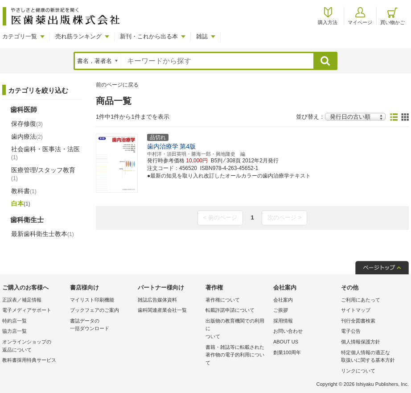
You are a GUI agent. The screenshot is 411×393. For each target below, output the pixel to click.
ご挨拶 (280, 310)
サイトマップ (355, 310)
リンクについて (358, 370)
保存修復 (27, 123)
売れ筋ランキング (78, 36)
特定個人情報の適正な (372, 357)
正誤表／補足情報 (21, 299)
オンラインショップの (34, 346)
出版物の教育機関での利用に (237, 329)
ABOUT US (285, 341)
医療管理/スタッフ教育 (43, 174)
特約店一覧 (14, 320)
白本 (20, 203)
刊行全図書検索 (358, 320)
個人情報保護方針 (360, 341)
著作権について (223, 299)
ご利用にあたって (360, 299)
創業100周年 (287, 352)
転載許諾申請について (230, 310)
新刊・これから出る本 (149, 36)
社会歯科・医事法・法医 (45, 153)
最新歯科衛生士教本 (42, 233)
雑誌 (202, 36)
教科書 (24, 190)
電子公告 (351, 331)
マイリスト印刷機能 (92, 299)
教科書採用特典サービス (29, 360)
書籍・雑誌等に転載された (237, 355)
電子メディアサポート (26, 310)
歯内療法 (27, 136)
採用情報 (283, 320)
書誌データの (101, 325)
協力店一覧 (14, 331)
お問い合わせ (288, 331)
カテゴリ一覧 (19, 36)
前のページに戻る (117, 85)
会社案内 (283, 299)
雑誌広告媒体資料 (157, 299)
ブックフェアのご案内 (94, 310)
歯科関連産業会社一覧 (162, 310)
